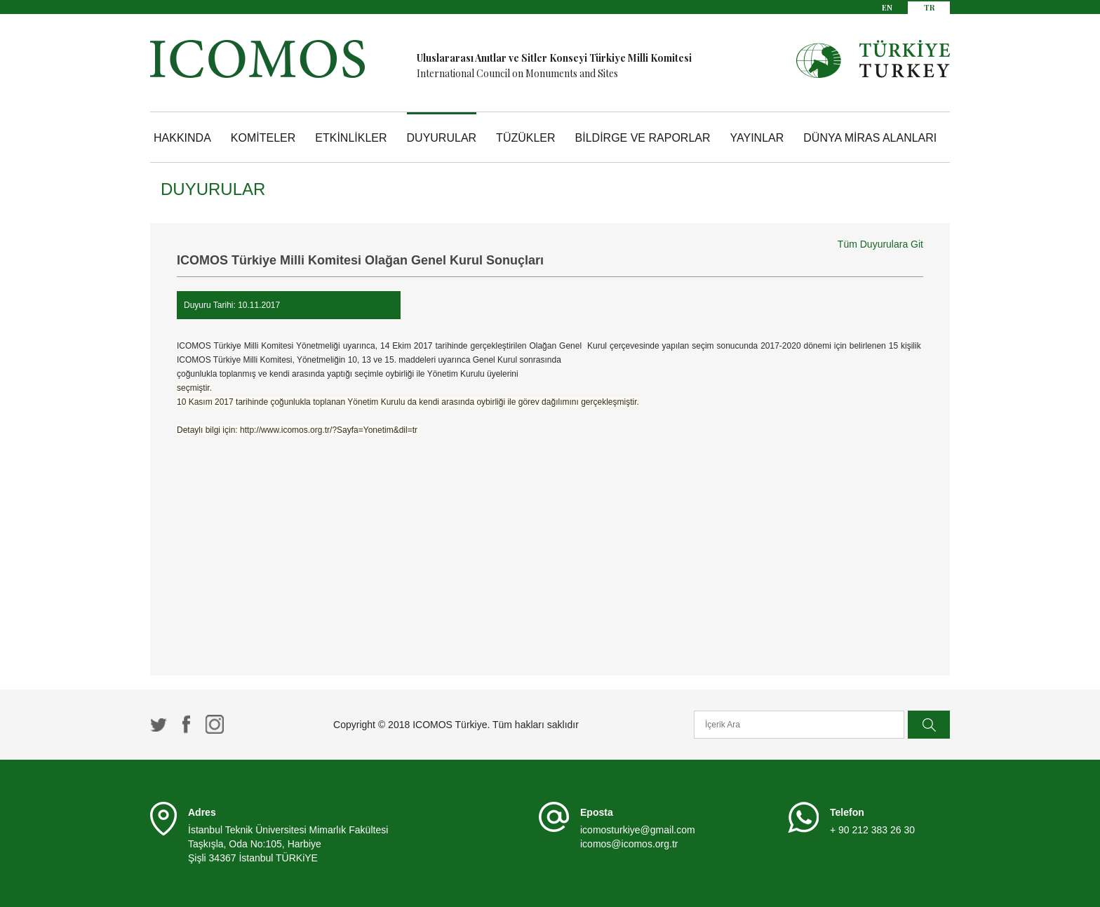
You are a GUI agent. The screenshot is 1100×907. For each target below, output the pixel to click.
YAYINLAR (757, 138)
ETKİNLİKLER (351, 138)
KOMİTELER (263, 138)
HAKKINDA (182, 138)
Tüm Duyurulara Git (880, 244)
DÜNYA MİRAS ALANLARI (870, 138)
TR (929, 7)
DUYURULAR (442, 138)
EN (887, 7)
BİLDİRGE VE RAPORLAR (643, 138)
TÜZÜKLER (525, 138)
